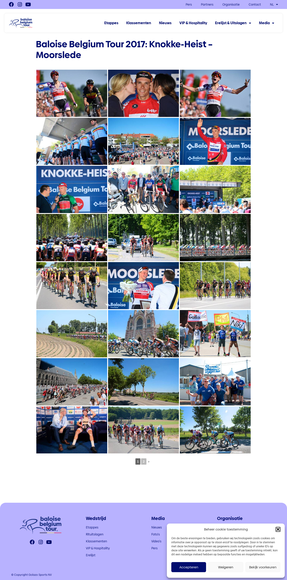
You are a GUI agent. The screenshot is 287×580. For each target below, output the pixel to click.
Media (266, 23)
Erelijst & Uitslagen (233, 23)
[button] (278, 529)
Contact (255, 4)
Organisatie (231, 4)
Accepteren (188, 567)
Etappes (111, 23)
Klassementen (138, 23)
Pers (189, 4)
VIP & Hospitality (193, 23)
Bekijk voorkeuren (262, 567)
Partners (207, 4)
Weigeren (225, 567)
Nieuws (165, 23)
